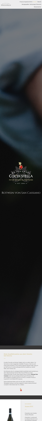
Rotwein (35, 1)
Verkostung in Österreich (35, 4)
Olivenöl (39, 1)
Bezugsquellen (25, 4)
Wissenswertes (37, 6)
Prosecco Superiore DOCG (26, 1)
